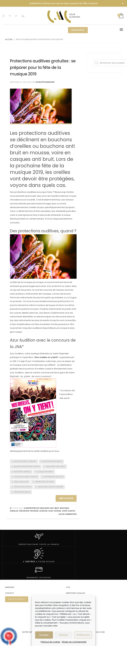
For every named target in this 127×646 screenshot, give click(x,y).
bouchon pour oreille (52, 461)
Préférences (83, 634)
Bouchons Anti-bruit (49, 508)
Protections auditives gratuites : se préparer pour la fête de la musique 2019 (43, 67)
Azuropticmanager (45, 82)
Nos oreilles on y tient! (46, 357)
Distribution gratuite (53, 477)
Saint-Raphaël (54, 511)
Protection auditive (22, 487)
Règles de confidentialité (74, 641)
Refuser (63, 634)
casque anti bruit (45, 471)
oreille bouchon (21, 482)
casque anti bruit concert (26, 477)
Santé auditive (68, 511)
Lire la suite (66, 498)
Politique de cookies (50, 641)
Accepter (44, 634)
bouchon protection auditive (27, 466)
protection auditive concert (50, 487)
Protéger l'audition (38, 511)
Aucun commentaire (68, 514)
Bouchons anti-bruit (55, 466)
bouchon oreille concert (25, 461)
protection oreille (22, 492)
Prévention (24, 511)
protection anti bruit (44, 482)
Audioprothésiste (32, 508)
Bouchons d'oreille (22, 471)
